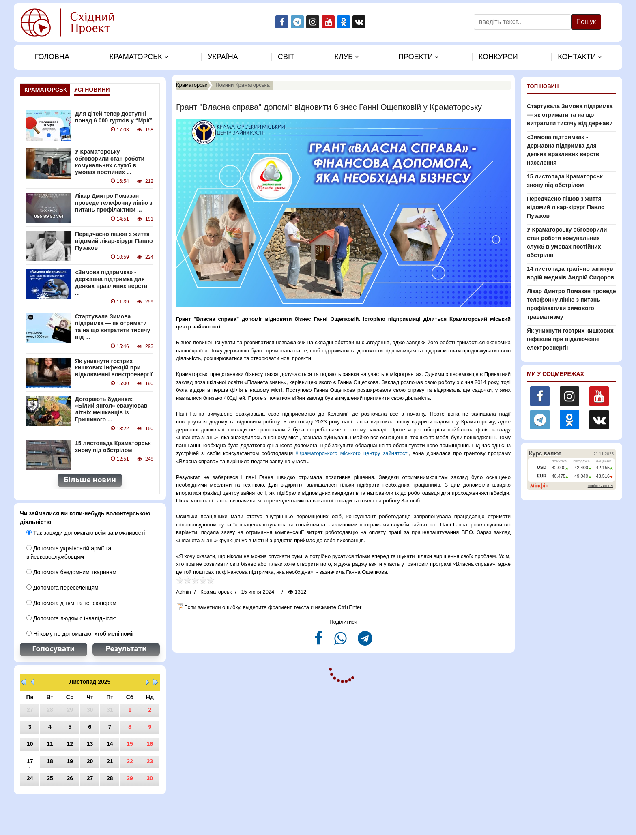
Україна (223, 57)
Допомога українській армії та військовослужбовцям (68, 552)
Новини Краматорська (242, 85)
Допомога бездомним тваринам (71, 572)
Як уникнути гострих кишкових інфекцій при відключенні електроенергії (114, 368)
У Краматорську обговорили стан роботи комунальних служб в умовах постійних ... (109, 161)
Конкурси (498, 57)
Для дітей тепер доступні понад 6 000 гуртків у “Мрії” (114, 117)
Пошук (586, 21)
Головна (52, 57)
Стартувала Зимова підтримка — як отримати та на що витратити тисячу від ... (112, 326)
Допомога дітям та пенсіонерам (71, 603)
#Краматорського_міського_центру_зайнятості (351, 453)
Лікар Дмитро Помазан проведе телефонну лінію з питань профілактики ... (114, 203)
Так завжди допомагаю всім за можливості (85, 533)
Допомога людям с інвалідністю (71, 618)
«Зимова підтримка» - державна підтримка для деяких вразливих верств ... (111, 282)
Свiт (286, 57)
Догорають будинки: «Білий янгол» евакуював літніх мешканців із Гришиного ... (111, 409)
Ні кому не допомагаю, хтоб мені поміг (80, 634)
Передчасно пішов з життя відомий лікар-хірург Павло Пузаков (114, 241)
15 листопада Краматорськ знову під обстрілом (113, 446)
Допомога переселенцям (62, 587)
